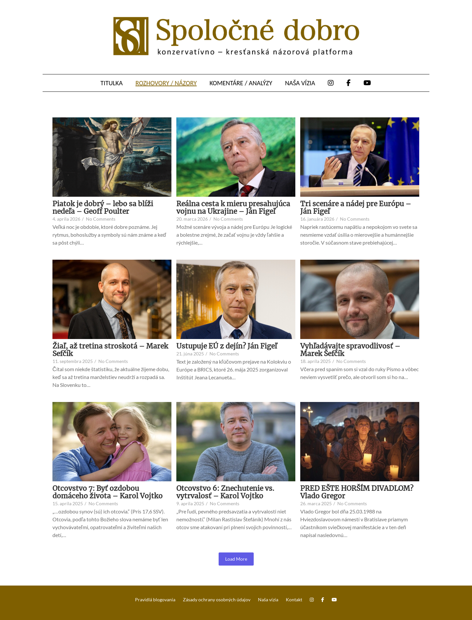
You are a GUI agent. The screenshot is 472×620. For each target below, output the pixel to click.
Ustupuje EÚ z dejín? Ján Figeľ (226, 346)
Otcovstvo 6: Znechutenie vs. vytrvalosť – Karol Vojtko (225, 492)
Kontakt (294, 599)
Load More (236, 559)
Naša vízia (300, 83)
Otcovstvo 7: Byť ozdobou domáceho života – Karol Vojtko (107, 492)
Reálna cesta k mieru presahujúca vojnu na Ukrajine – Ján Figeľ (233, 207)
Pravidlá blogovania (155, 599)
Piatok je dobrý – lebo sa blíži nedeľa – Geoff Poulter (102, 207)
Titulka (112, 83)
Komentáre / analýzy (240, 83)
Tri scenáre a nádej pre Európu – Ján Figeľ (355, 207)
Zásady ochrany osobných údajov (216, 599)
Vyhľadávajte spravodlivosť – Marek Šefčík (350, 349)
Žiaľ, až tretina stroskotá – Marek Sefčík (110, 349)
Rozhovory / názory (166, 83)
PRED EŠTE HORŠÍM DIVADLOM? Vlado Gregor (356, 492)
